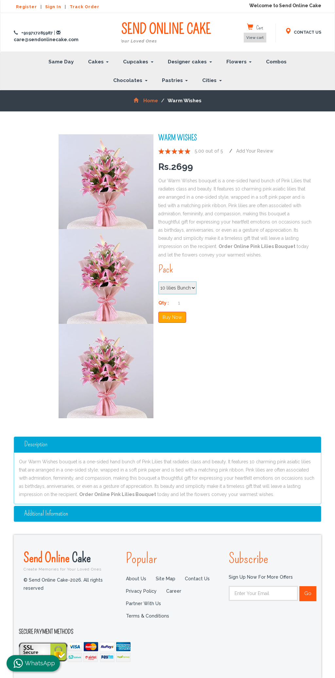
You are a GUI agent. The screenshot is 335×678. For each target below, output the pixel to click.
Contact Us (197, 579)
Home (145, 101)
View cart (255, 37)
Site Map (165, 579)
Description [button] (36, 444)
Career (173, 591)
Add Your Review (254, 151)
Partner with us (143, 603)
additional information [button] (46, 513)
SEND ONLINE (166, 33)
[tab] (167, 444)
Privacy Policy (141, 591)
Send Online (70, 560)
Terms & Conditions (147, 616)
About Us (136, 579)
